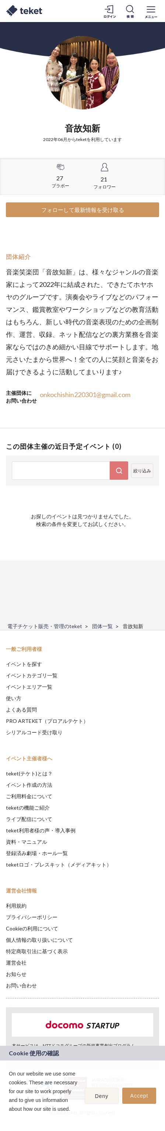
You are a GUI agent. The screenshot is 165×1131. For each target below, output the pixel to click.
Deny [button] (102, 1096)
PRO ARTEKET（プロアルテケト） (47, 721)
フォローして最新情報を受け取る (82, 209)
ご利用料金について (29, 796)
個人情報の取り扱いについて (39, 940)
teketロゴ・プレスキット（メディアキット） (59, 864)
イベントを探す (24, 664)
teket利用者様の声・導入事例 (41, 830)
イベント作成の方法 (29, 785)
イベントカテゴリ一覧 (31, 675)
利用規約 (16, 906)
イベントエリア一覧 (29, 687)
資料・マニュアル (26, 842)
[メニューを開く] (151, 11)
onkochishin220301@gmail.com (85, 394)
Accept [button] (139, 1096)
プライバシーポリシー (31, 917)
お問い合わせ (21, 985)
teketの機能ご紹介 (28, 807)
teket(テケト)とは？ (29, 773)
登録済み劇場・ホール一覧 (37, 853)
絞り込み (142, 470)
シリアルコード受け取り (34, 732)
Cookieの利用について (32, 928)
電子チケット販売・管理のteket (44, 626)
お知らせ (16, 974)
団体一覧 (102, 626)
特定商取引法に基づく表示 (37, 951)
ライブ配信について (29, 819)
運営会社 (16, 962)
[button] (10, 1118)
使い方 (13, 698)
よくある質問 (21, 709)
